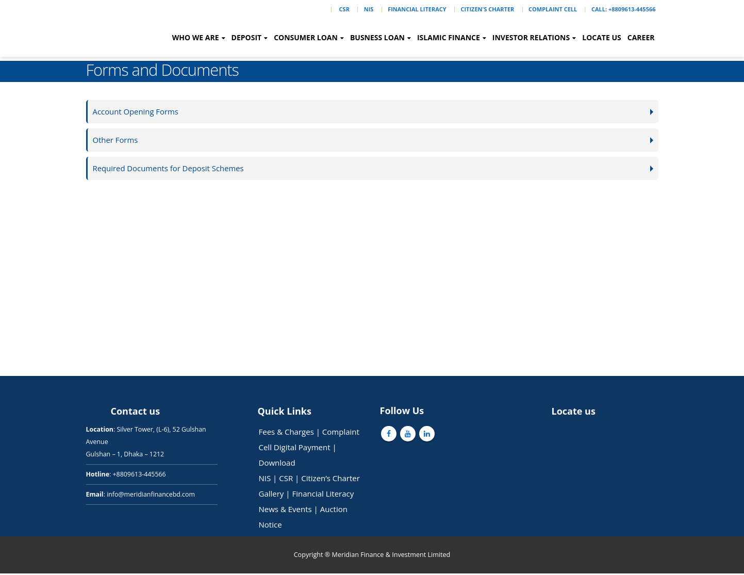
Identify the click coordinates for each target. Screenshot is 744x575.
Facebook (388, 435)
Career (641, 37)
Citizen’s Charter (330, 479)
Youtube (408, 435)
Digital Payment (302, 448)
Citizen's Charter (487, 9)
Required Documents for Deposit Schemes (171, 169)
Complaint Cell (552, 9)
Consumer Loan (306, 37)
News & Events (285, 510)
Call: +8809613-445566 (623, 9)
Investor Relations (531, 37)
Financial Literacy (417, 9)
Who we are (195, 37)
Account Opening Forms (137, 111)
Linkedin (427, 435)
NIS (369, 9)
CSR (344, 9)
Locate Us (601, 37)
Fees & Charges (286, 433)
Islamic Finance (448, 37)
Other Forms (116, 140)
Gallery (271, 495)
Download (277, 464)
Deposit (247, 37)
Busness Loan (377, 37)
